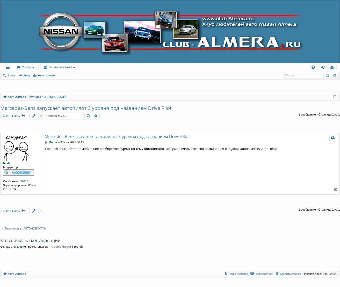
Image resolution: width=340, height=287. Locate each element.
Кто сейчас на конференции (30, 240)
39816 (24, 181)
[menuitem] (313, 67)
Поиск (10, 75)
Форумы (28, 67)
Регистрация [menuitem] (334, 68)
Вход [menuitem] (324, 68)
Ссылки (9, 68)
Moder (7, 163)
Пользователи (60, 67)
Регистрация (46, 75)
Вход (26, 75)
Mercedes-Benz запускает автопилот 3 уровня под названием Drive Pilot (86, 108)
